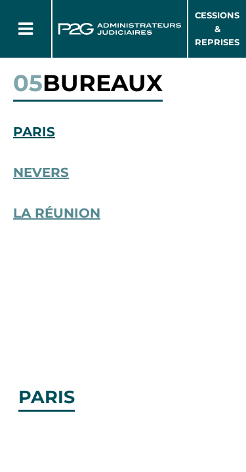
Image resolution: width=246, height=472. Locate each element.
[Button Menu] (25, 29)
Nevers (41, 172)
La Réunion (56, 213)
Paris (34, 132)
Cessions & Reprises (217, 29)
